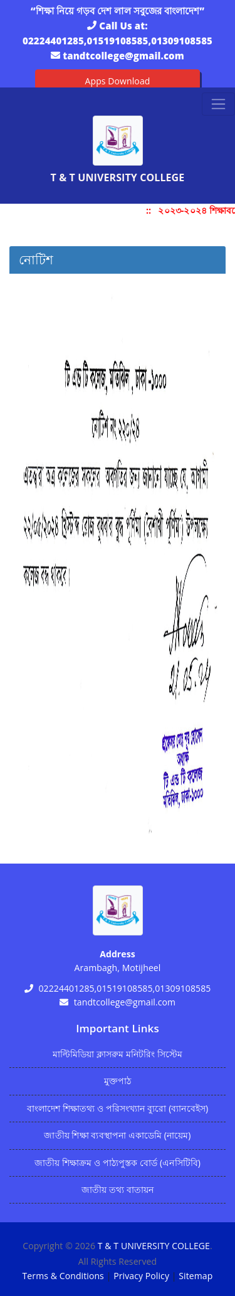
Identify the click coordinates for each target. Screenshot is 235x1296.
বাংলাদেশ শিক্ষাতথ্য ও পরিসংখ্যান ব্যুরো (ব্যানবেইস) (117, 1108)
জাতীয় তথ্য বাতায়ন (117, 1189)
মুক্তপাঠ (117, 1081)
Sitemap (195, 1276)
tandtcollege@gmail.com (123, 55)
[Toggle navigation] (218, 104)
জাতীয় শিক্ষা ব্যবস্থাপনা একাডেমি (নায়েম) (117, 1135)
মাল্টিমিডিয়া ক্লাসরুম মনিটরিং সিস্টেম (118, 1054)
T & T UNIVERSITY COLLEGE (154, 1246)
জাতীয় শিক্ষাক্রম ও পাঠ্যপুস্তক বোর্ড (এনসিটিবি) (117, 1163)
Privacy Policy (141, 1276)
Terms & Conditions (63, 1276)
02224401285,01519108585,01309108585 (117, 40)
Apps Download (117, 81)
